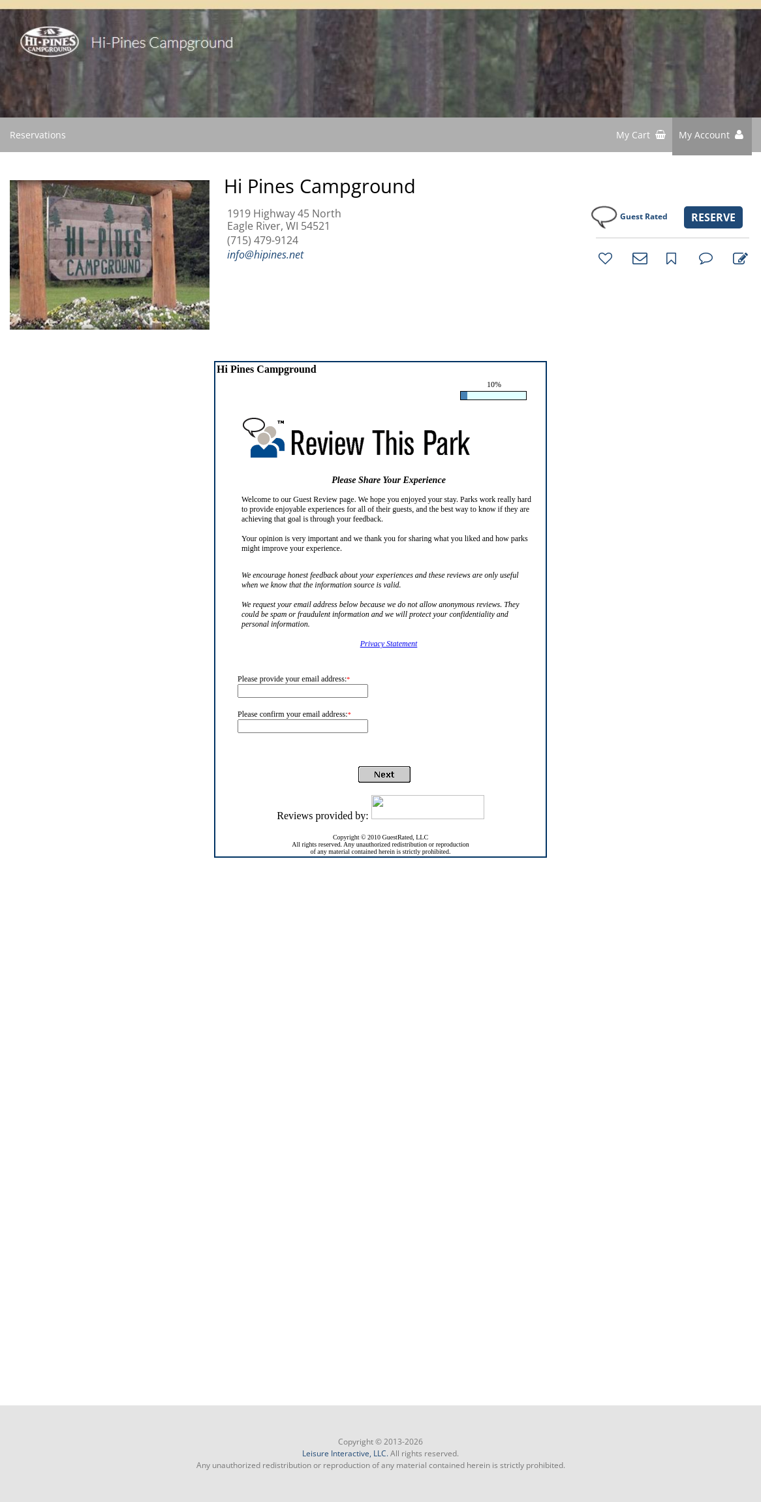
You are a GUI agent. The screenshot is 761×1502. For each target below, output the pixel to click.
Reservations (38, 135)
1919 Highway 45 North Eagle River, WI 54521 (284, 220)
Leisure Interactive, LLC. (345, 1453)
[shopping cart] (641, 136)
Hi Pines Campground (320, 186)
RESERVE (713, 217)
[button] (712, 136)
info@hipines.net (265, 254)
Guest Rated (644, 216)
